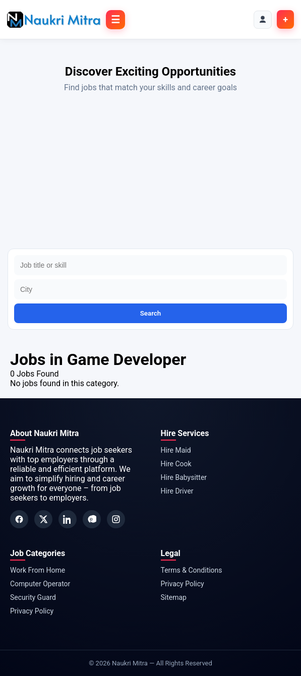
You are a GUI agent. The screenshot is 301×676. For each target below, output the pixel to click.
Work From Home (37, 570)
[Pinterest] (92, 519)
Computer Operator (40, 584)
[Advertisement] (150, 172)
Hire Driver (177, 491)
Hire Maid (176, 450)
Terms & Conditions (191, 570)
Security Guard (33, 597)
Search (150, 313)
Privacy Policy (31, 611)
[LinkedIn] (67, 519)
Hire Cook (176, 464)
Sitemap (174, 597)
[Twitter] (43, 519)
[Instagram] (116, 519)
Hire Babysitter (184, 477)
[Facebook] (19, 519)
